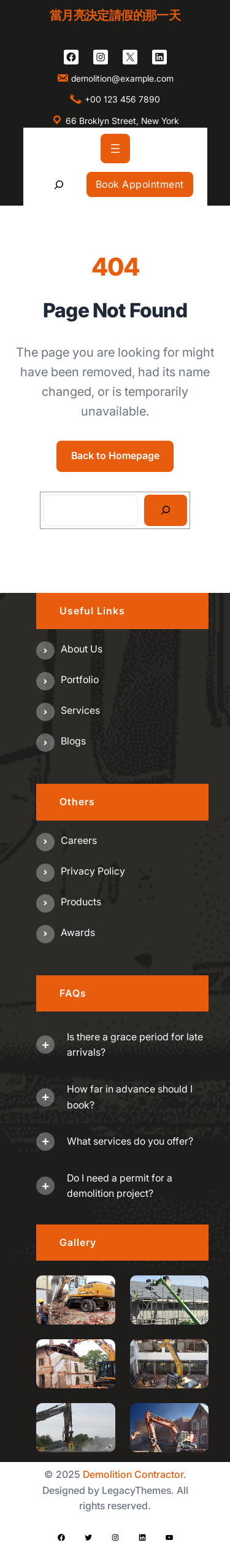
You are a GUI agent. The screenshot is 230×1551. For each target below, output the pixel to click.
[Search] (166, 511)
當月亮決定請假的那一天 (115, 15)
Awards (78, 932)
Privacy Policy (93, 871)
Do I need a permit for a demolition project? (119, 1186)
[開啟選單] (115, 148)
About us (81, 649)
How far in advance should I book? (130, 1097)
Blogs (73, 741)
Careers (79, 840)
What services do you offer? (130, 1141)
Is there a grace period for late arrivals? (135, 1045)
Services (80, 710)
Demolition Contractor (133, 1474)
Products (81, 901)
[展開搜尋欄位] (58, 184)
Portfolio (80, 679)
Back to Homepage (115, 455)
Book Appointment (140, 184)
